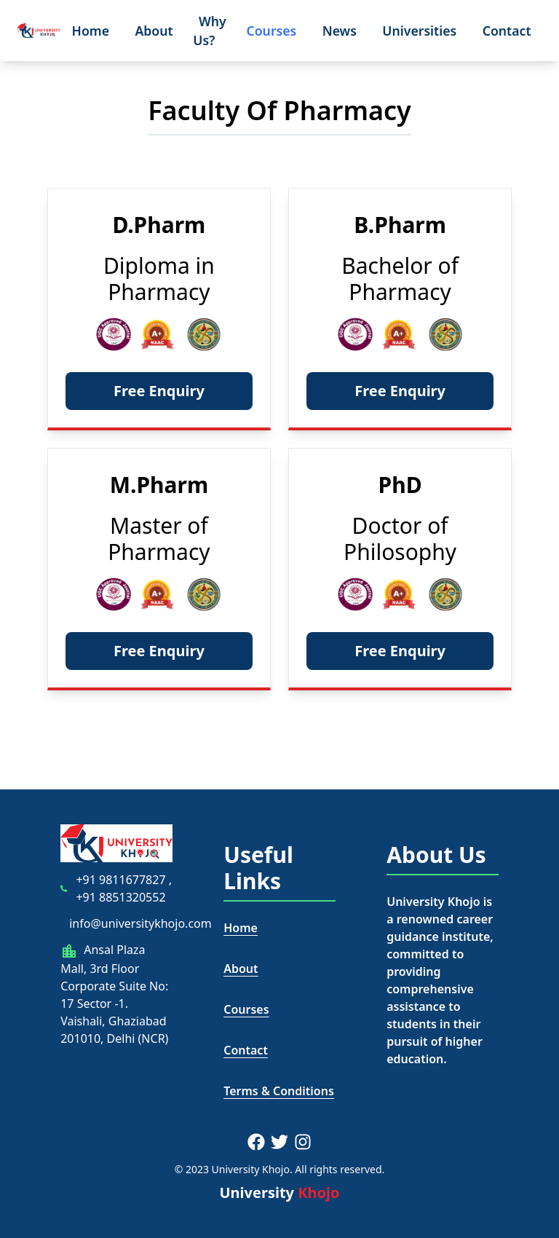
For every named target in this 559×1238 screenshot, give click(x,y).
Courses (271, 30)
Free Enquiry (159, 391)
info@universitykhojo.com (140, 923)
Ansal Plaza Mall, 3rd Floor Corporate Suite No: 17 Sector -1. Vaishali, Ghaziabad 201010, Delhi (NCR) (114, 994)
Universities (419, 30)
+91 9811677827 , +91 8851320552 (124, 888)
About (154, 30)
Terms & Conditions (278, 1091)
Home (91, 30)
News (339, 30)
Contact (507, 30)
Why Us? (209, 30)
